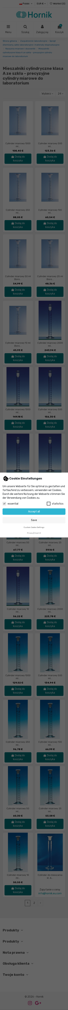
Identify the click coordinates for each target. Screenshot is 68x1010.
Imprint (37, 533)
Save (34, 520)
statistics (55, 503)
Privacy (30, 533)
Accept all (34, 511)
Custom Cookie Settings (34, 527)
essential (10, 503)
